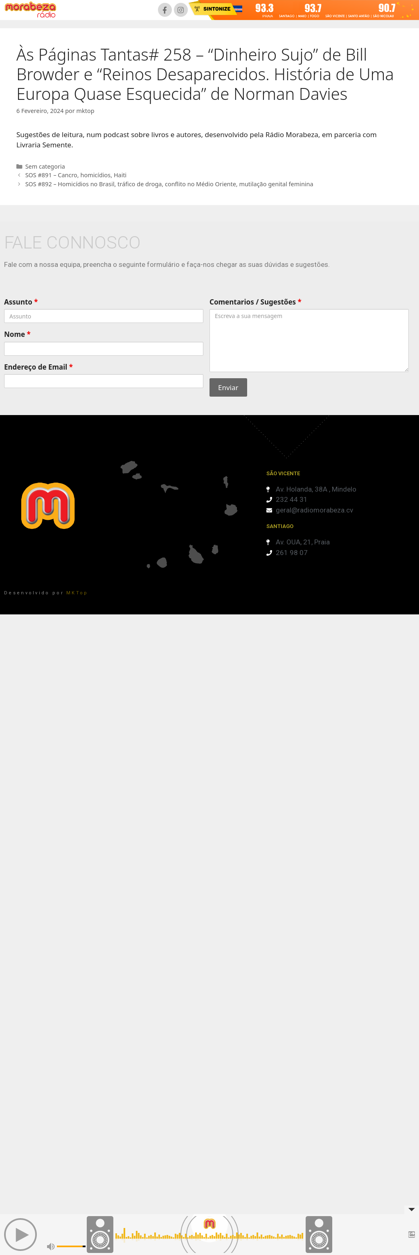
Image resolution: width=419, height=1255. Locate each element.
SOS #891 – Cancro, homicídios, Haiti (76, 175)
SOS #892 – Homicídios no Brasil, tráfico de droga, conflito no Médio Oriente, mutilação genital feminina (169, 184)
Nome (17, 334)
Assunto (21, 302)
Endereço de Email (38, 367)
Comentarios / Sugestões (256, 302)
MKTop (77, 593)
